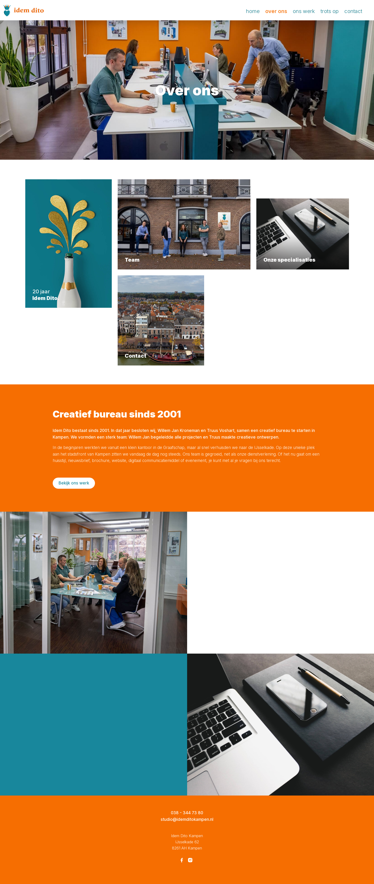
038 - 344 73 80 (187, 812)
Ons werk (304, 11)
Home (253, 11)
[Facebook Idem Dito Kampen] (181, 861)
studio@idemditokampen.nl (187, 819)
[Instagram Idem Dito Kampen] (190, 861)
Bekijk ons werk (74, 483)
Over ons (276, 11)
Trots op (330, 11)
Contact (353, 11)
